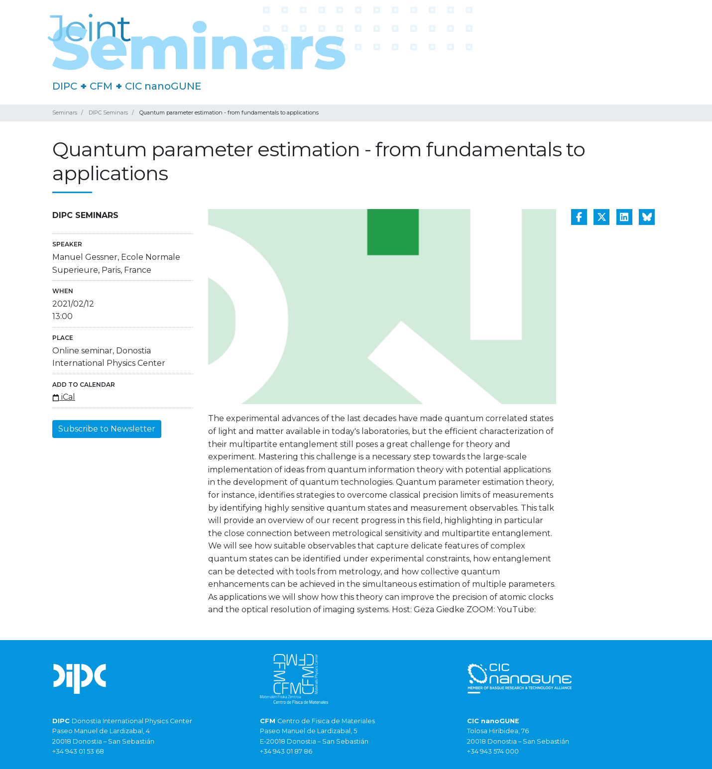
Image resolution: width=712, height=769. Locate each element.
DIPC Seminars (108, 112)
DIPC (64, 86)
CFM (101, 86)
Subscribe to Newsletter (106, 429)
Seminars (64, 112)
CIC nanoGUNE (163, 86)
